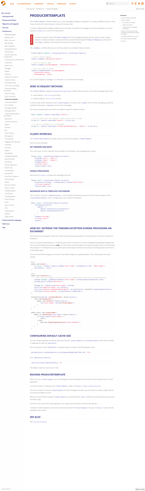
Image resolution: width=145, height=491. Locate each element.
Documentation (24, 4)
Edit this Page (140, 9)
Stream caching (9, 188)
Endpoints (8, 74)
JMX (6, 130)
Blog (12, 4)
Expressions (8, 119)
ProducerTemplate (11, 99)
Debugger (8, 68)
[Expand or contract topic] (1, 16)
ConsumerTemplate (11, 102)
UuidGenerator (9, 211)
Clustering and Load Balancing (14, 60)
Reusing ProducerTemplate (129, 38)
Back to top (140, 489)
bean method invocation (92, 386)
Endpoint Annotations (11, 77)
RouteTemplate (9, 179)
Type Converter (9, 205)
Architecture (6, 31)
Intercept (7, 127)
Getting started (7, 16)
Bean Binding (9, 43)
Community (39, 4)
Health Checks (9, 217)
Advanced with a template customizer (129, 28)
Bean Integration (10, 46)
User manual (5, 13)
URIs (6, 208)
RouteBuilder (9, 153)
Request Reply (51, 98)
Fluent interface (125, 20)
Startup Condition (10, 185)
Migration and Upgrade (10, 24)
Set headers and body (128, 22)
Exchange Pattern (10, 111)
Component (8, 63)
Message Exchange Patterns (62, 91)
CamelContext (9, 52)
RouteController (10, 159)
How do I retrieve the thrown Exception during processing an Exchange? (130, 32)
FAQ (3, 227)
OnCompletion (9, 139)
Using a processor (127, 25)
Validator (7, 214)
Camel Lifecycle (9, 133)
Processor (8, 147)
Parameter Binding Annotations (10, 89)
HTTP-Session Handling (12, 86)
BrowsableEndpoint (11, 49)
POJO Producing (10, 93)
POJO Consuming (10, 96)
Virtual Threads (9, 199)
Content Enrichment (11, 122)
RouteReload (9, 173)
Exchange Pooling (10, 83)
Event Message (49, 95)
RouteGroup (8, 168)
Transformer (9, 194)
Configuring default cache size (129, 36)
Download (61, 4)
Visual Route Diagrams (12, 176)
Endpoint (52, 24)
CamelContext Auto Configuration (10, 56)
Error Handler (9, 105)
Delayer (7, 71)
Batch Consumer (10, 40)
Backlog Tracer (9, 37)
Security (72, 4)
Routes (7, 182)
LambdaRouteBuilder (11, 156)
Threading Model (10, 196)
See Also (123, 41)
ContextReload (9, 171)
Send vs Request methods (128, 18)
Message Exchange (10, 108)
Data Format (9, 65)
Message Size (9, 136)
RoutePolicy (8, 162)
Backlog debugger (10, 34)
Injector (7, 124)
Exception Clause (10, 80)
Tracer (7, 202)
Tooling (50, 4)
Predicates (8, 145)
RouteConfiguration (11, 165)
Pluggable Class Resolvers (13, 142)
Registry (7, 150)
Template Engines (10, 191)
